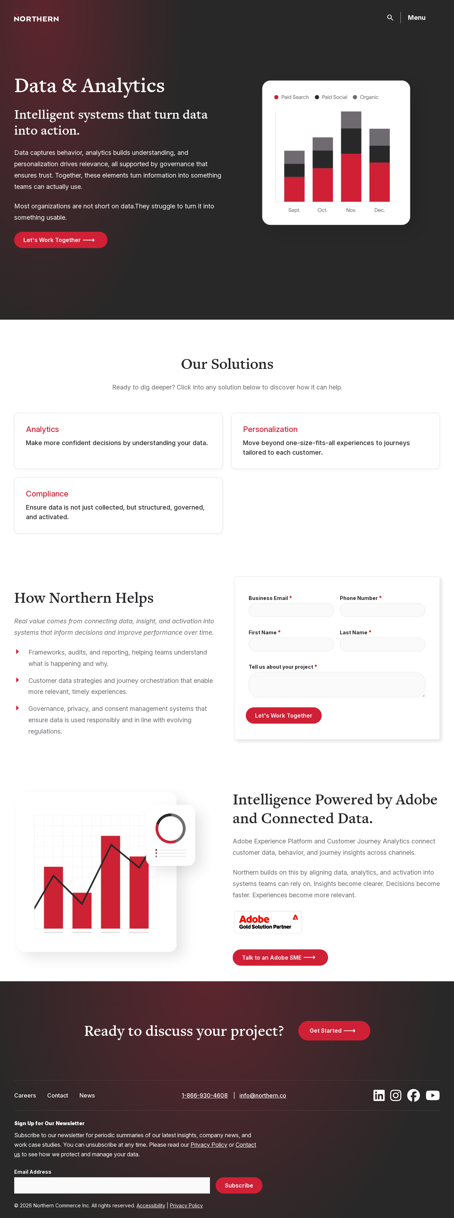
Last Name (353, 632)
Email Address (32, 1172)
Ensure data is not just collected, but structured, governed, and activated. (115, 512)
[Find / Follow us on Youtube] (433, 1095)
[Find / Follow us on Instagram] (396, 1095)
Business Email (268, 598)
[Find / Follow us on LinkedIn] (379, 1095)
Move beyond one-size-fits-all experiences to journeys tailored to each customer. (326, 447)
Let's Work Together (52, 239)
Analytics (42, 429)
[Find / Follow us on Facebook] (413, 1095)
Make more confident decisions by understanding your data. (117, 443)
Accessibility (151, 1205)
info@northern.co (262, 1095)
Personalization (270, 429)
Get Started (326, 1030)
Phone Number (359, 598)
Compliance (47, 493)
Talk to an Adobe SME (271, 957)
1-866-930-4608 (205, 1095)
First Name (263, 632)
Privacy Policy (208, 1144)
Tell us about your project (281, 667)
